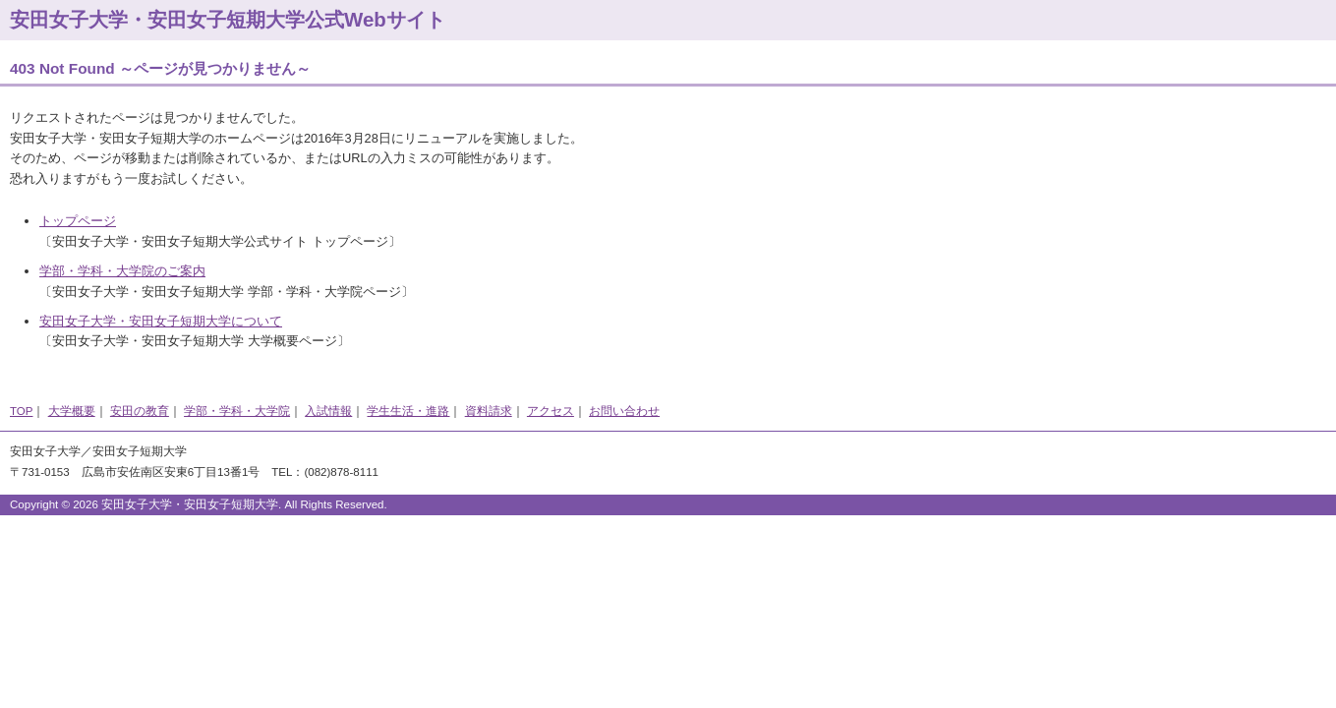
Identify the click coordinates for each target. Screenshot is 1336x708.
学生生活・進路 (408, 411)
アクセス (550, 411)
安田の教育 (139, 411)
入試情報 (328, 411)
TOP (21, 411)
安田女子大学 (45, 451)
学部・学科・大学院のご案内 (122, 271)
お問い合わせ (624, 411)
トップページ (77, 220)
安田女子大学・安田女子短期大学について (160, 321)
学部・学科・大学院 (237, 411)
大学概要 (71, 411)
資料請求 (488, 411)
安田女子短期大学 (139, 451)
